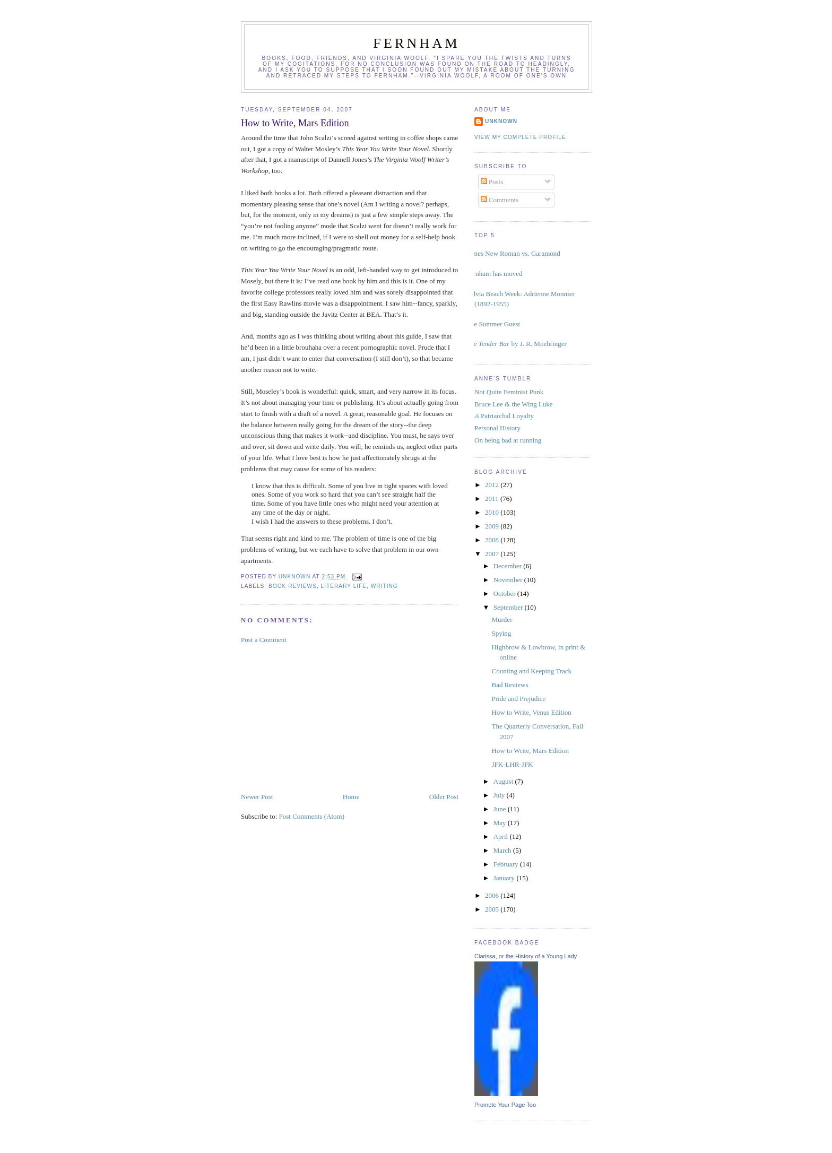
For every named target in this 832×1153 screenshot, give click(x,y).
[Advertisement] (320, 717)
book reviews (292, 586)
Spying (501, 633)
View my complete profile (520, 137)
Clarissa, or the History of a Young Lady (525, 956)
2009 (492, 526)
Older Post (443, 797)
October (505, 593)
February (506, 864)
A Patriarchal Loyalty (504, 416)
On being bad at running (507, 440)
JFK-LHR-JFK (512, 764)
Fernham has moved (494, 274)
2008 (492, 540)
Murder (501, 619)
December (508, 566)
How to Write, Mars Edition (529, 751)
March (503, 850)
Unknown (501, 121)
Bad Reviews (509, 685)
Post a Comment (264, 640)
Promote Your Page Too (505, 1105)
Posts (492, 182)
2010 (492, 512)
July (500, 795)
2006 (492, 895)
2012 (492, 485)
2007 (492, 554)
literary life (344, 586)
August (504, 781)
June (500, 809)
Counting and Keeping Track (531, 671)
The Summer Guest (493, 324)
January (505, 878)
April (501, 836)
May (500, 823)
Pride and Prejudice (518, 699)
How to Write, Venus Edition (531, 712)
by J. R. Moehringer (516, 344)
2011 (492, 498)
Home (351, 797)
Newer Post (257, 797)
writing (384, 586)
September (509, 607)
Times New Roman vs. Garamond (513, 253)
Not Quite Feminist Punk (508, 392)
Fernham (416, 43)
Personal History (497, 428)
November (508, 580)
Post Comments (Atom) (312, 816)
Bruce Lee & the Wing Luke (513, 404)
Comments (500, 200)
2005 (492, 909)
